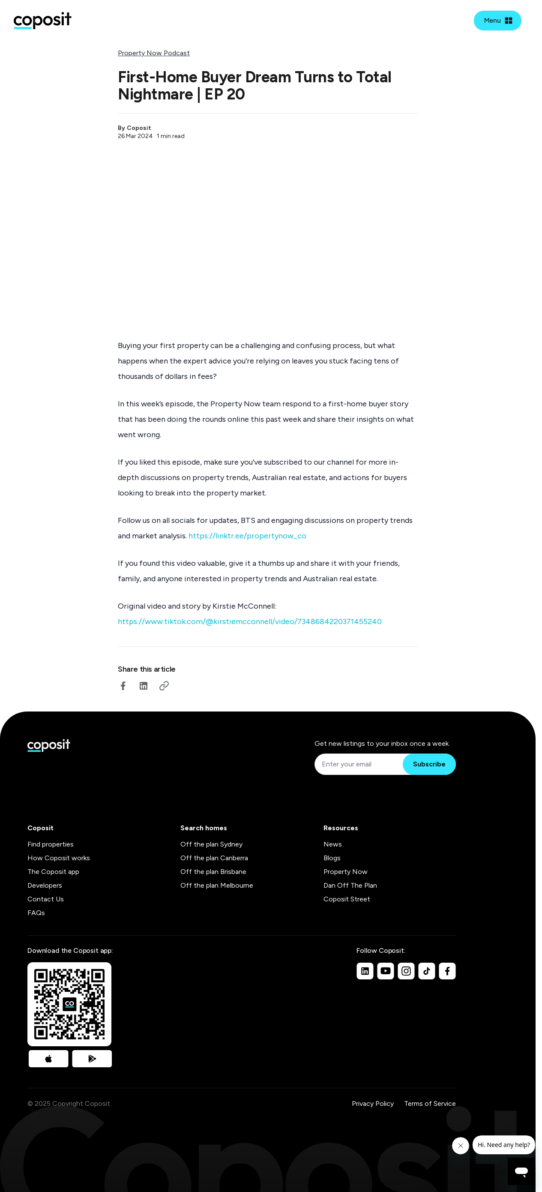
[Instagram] (406, 970)
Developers (44, 885)
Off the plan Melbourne (216, 885)
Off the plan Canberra (214, 858)
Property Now (345, 872)
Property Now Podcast (154, 53)
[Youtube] (385, 970)
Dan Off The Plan (350, 885)
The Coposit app (53, 872)
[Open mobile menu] (497, 20)
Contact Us (45, 899)
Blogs (332, 858)
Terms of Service (430, 1103)
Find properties (50, 844)
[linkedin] (143, 686)
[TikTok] (426, 970)
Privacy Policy (373, 1103)
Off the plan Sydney (211, 844)
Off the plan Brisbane (213, 872)
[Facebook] (447, 970)
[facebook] (123, 686)
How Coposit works (58, 858)
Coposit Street (346, 899)
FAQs (36, 913)
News (332, 844)
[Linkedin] (365, 970)
